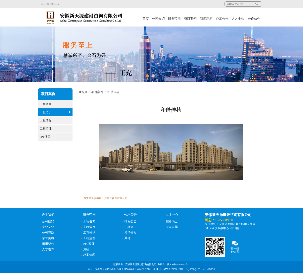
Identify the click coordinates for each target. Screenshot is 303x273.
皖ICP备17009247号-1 (178, 264)
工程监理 (55, 128)
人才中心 (238, 18)
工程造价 (55, 112)
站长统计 (210, 269)
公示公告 (222, 18)
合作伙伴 (254, 18)
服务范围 (174, 18)
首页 (145, 18)
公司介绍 (158, 18)
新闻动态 (206, 18)
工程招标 (55, 120)
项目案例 (190, 18)
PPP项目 (55, 137)
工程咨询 (55, 104)
